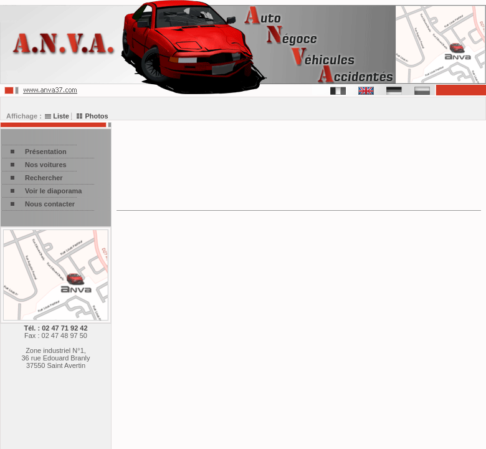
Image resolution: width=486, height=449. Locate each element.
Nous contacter (50, 204)
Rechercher (44, 177)
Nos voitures (46, 164)
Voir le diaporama (53, 191)
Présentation (46, 151)
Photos (92, 116)
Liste (57, 116)
